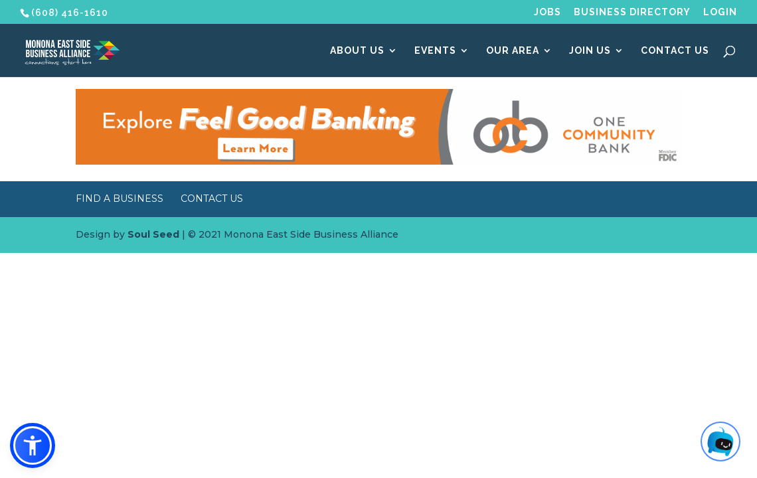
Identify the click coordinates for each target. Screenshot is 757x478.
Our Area (512, 51)
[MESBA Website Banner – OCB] (378, 161)
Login (720, 12)
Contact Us (675, 51)
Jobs (547, 12)
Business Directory (632, 12)
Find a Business (119, 198)
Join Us (590, 51)
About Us (357, 51)
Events (435, 51)
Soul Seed (153, 234)
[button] (32, 445)
